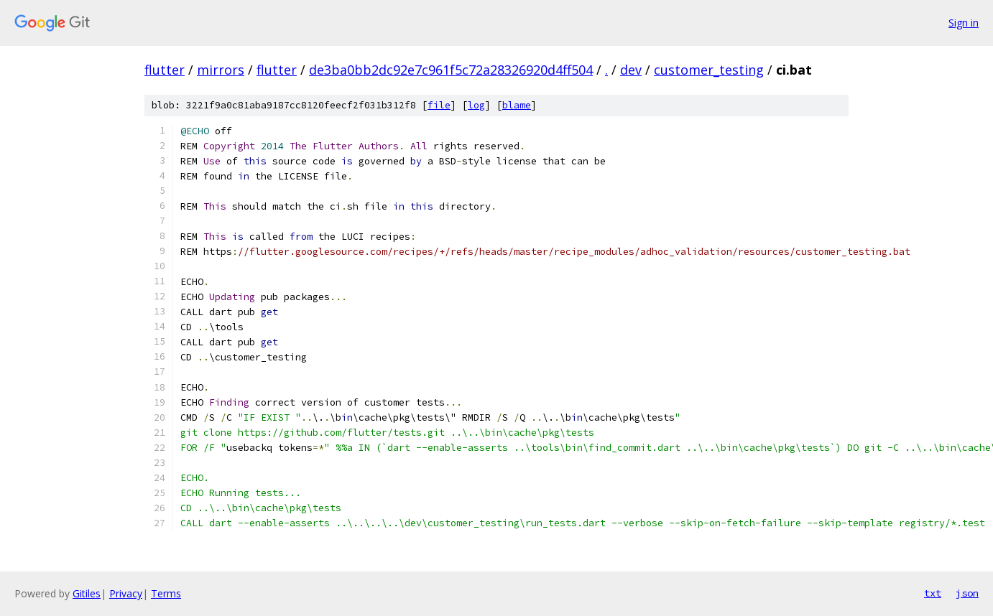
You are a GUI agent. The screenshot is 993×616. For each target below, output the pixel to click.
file (439, 105)
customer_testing (709, 69)
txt (932, 593)
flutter (164, 69)
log (476, 105)
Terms (166, 593)
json (967, 593)
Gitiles (87, 593)
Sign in (963, 22)
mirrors (220, 69)
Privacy (125, 593)
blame (516, 105)
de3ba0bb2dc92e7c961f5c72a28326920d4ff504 (451, 69)
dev (631, 69)
